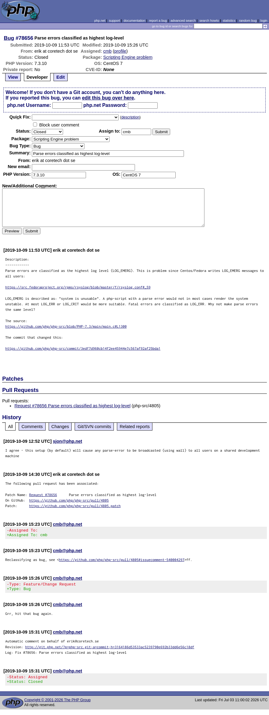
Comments (32, 426)
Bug (9, 38)
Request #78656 (43, 495)
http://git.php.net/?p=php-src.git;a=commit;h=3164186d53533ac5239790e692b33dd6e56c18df (109, 651)
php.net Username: (29, 105)
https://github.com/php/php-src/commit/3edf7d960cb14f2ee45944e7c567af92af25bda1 (82, 348)
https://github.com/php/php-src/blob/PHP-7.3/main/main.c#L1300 (66, 326)
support (114, 20)
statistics (229, 20)
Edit (60, 77)
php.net (99, 20)
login (263, 20)
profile (120, 51)
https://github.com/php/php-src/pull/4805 (69, 500)
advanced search (183, 20)
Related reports (135, 426)
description (130, 117)
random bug (248, 20)
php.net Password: (105, 105)
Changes (60, 426)
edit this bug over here (108, 97)
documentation (134, 20)
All (10, 426)
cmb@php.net (67, 524)
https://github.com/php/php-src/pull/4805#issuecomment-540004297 (122, 561)
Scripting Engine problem (127, 57)
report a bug (158, 20)
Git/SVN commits (94, 426)
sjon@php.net (67, 441)
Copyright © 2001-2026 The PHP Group (57, 705)
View (13, 77)
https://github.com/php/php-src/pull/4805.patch (75, 506)
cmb (107, 51)
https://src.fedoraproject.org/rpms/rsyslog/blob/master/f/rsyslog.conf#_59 (78, 287)
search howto (209, 20)
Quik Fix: (20, 117)
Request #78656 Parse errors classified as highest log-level (72, 405)
